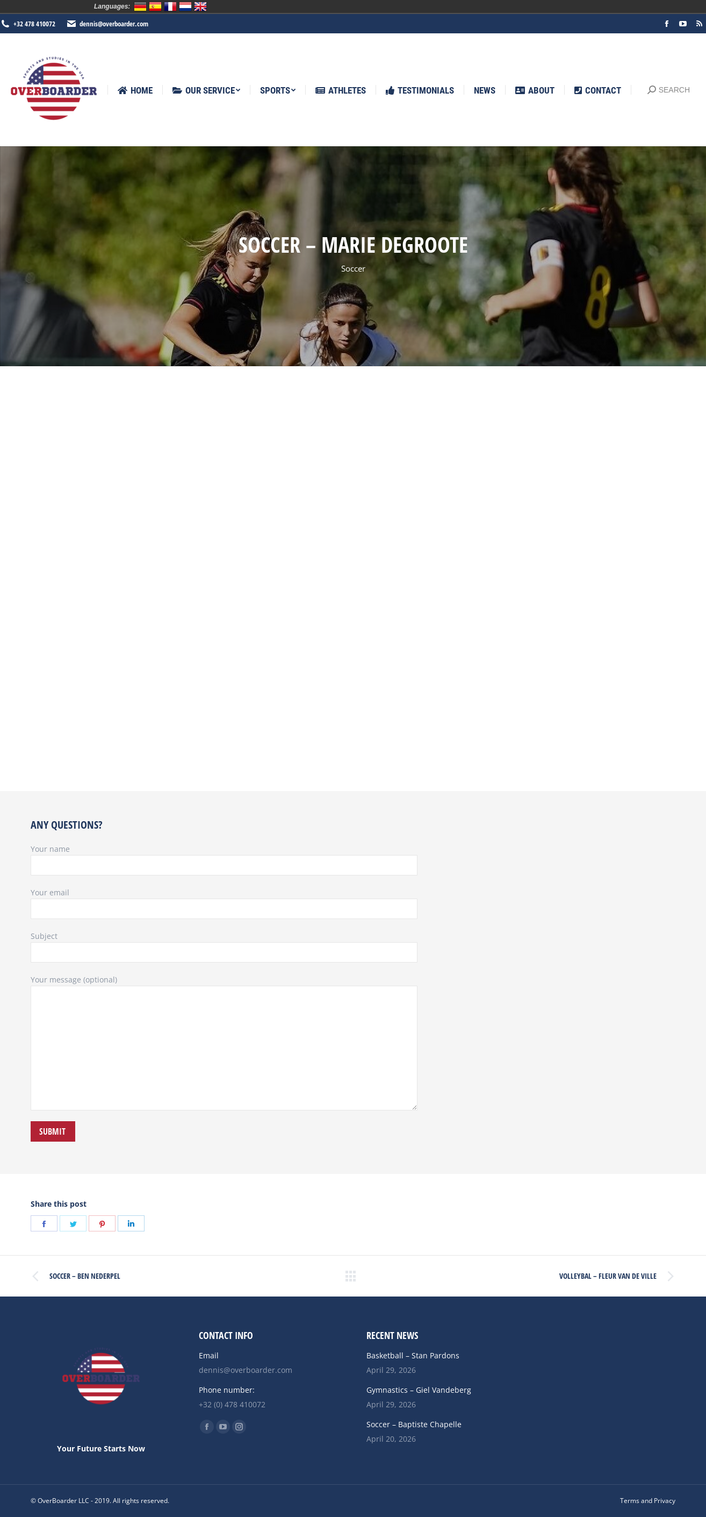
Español (155, 6)
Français (170, 6)
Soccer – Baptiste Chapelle (414, 1424)
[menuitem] (135, 90)
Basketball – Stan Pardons (412, 1355)
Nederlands (185, 6)
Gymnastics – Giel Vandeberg (418, 1390)
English (200, 6)
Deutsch (140, 6)
